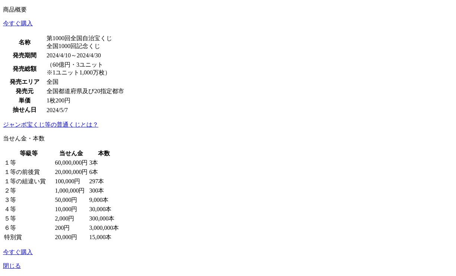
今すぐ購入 (18, 23)
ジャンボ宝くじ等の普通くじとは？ (50, 124)
